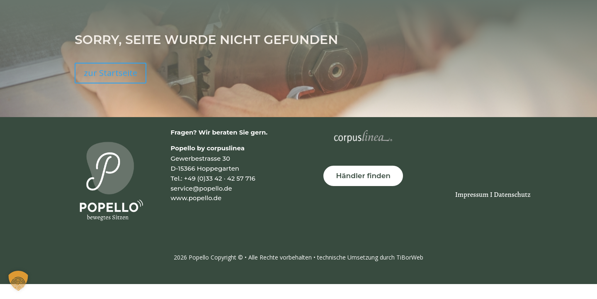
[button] (18, 280)
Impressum (472, 194)
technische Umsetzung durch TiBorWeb (370, 257)
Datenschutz (512, 194)
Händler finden (363, 176)
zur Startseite (110, 72)
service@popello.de (201, 188)
